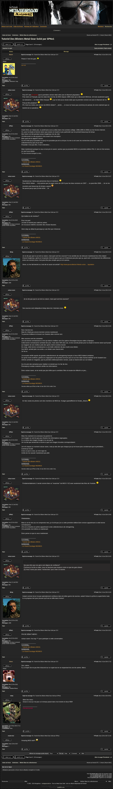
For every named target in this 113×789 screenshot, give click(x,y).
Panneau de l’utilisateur (31, 26)
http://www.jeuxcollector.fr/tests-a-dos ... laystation (77, 264)
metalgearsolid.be (46, 783)
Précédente (106, 44)
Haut (3, 85)
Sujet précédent (98, 48)
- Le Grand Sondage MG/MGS (31, 166)
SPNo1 (34, 386)
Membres (101, 26)
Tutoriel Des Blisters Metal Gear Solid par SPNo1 (28, 39)
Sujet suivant (107, 48)
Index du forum (18, 26)
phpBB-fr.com (61, 787)
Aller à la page (99, 44)
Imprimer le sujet (7, 48)
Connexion (43, 26)
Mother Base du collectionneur (28, 35)
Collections (15, 35)
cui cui (23, 65)
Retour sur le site (7, 26)
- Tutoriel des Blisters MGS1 (30, 162)
